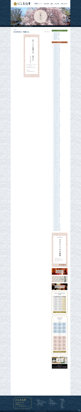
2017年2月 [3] (57, 181)
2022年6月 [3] (57, 101)
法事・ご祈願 (39, 404)
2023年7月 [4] (57, 84)
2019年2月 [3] (57, 151)
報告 (62, 404)
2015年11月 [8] (57, 200)
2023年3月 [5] (57, 89)
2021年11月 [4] (57, 109)
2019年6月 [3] (57, 146)
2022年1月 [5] (57, 107)
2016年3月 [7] (57, 195)
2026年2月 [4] (57, 45)
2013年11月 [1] (57, 230)
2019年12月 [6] (57, 138)
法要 (62, 406)
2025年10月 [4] (57, 50)
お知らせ (63, 402)
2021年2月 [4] (57, 121)
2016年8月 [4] (57, 188)
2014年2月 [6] (57, 226)
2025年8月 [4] (57, 53)
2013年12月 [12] (57, 229)
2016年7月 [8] (57, 190)
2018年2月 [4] (57, 166)
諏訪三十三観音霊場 (42, 402)
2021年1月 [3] (57, 122)
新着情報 (21, 26)
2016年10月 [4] (57, 186)
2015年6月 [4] (57, 206)
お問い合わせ (52, 402)
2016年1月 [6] (57, 197)
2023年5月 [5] (57, 87)
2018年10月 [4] (57, 156)
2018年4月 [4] (57, 163)
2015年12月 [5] (57, 198)
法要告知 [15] (56, 37)
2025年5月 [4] (57, 57)
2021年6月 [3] (57, 116)
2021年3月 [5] (57, 119)
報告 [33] (56, 36)
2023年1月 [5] (57, 92)
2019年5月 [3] (57, 147)
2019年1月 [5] (57, 152)
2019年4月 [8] (57, 148)
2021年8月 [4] (57, 113)
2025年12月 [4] (57, 48)
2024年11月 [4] (57, 64)
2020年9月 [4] (57, 127)
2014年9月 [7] (57, 217)
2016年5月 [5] (57, 192)
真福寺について (40, 400)
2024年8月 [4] (57, 68)
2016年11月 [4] (57, 185)
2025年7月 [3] (57, 54)
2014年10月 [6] (57, 216)
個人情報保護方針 (53, 403)
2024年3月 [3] (57, 74)
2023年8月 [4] (57, 83)
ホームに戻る (17, 26)
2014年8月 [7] (57, 219)
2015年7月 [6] (57, 205)
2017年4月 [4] (57, 178)
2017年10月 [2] (57, 171)
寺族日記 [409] (57, 32)
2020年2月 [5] (57, 136)
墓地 (50, 399)
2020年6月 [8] (57, 131)
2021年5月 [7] (57, 117)
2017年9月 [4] (57, 172)
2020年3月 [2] (57, 134)
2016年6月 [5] (57, 191)
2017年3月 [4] (57, 180)
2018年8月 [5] (57, 158)
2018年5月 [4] (57, 162)
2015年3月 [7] (57, 210)
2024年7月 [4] (57, 69)
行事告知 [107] (57, 35)
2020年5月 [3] (57, 132)
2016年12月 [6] (57, 183)
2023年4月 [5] (57, 88)
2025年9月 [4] (57, 52)
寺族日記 (63, 400)
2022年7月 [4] (57, 99)
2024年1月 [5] (57, 77)
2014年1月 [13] (57, 227)
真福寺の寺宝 (40, 403)
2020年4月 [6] (57, 133)
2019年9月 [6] (57, 142)
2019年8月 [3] (57, 143)
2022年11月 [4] (57, 94)
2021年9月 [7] (57, 112)
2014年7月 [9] (57, 220)
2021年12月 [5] (57, 108)
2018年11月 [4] (57, 155)
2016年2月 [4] (57, 196)
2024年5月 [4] (57, 72)
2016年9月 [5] (57, 187)
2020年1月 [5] (57, 137)
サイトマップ (52, 404)
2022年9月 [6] (57, 97)
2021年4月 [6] (57, 118)
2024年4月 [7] (57, 73)
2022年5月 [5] (57, 102)
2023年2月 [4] (57, 91)
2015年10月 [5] (57, 201)
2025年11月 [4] (57, 49)
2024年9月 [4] (57, 67)
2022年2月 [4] (57, 106)
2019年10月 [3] (57, 141)
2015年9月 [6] (57, 202)
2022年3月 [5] (57, 104)
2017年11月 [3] (57, 170)
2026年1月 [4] (57, 47)
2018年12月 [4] (57, 153)
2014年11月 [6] (57, 215)
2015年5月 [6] (57, 207)
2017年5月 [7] (57, 177)
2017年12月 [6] (57, 168)
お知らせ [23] (56, 34)
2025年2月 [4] (57, 60)
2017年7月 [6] (57, 175)
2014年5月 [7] (57, 222)
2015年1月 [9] (57, 212)
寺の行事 (51, 400)
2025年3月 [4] (57, 59)
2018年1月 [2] (57, 167)
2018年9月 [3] (57, 157)
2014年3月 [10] (57, 225)
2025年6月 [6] (57, 55)
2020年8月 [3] (57, 128)
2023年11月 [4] (57, 79)
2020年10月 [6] (57, 126)
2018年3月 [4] (57, 165)
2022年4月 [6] (57, 103)
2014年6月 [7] (57, 221)
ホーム (38, 399)
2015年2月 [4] (57, 211)
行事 (62, 403)
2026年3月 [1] (57, 44)
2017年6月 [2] (57, 176)
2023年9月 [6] (57, 82)
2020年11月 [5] (57, 124)
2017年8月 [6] (57, 173)
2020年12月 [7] (57, 123)
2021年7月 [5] (57, 114)
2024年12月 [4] (57, 63)
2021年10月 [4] (57, 111)
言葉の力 (63, 407)
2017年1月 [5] (57, 182)
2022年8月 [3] (57, 98)
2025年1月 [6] (57, 62)
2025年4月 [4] (57, 58)
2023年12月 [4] (57, 78)
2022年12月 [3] (57, 93)
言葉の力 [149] (57, 39)
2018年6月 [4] (57, 161)
